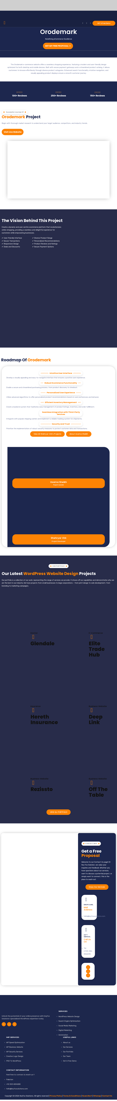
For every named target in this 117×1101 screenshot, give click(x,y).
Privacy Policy (56, 1097)
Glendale (43, 644)
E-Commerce (96, 634)
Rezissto (42, 790)
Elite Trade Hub (97, 650)
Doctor (34, 634)
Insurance (36, 707)
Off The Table (98, 793)
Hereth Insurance (44, 720)
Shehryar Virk (58, 539)
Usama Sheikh (58, 483)
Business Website (98, 707)
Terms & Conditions (72, 1097)
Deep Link (95, 720)
